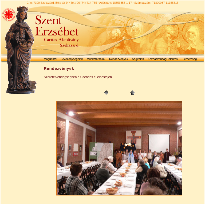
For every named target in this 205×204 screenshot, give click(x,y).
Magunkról (50, 59)
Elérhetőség (189, 59)
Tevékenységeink (72, 59)
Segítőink (138, 59)
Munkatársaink (96, 59)
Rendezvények (118, 59)
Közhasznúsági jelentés (163, 59)
